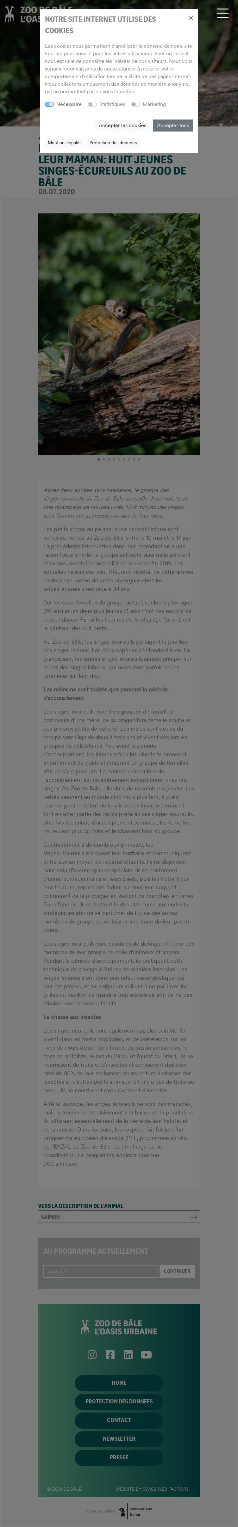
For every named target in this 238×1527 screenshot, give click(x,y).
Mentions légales (64, 142)
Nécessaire (69, 104)
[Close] (191, 18)
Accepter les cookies (122, 125)
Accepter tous (173, 125)
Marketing (154, 104)
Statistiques (112, 104)
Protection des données (113, 142)
